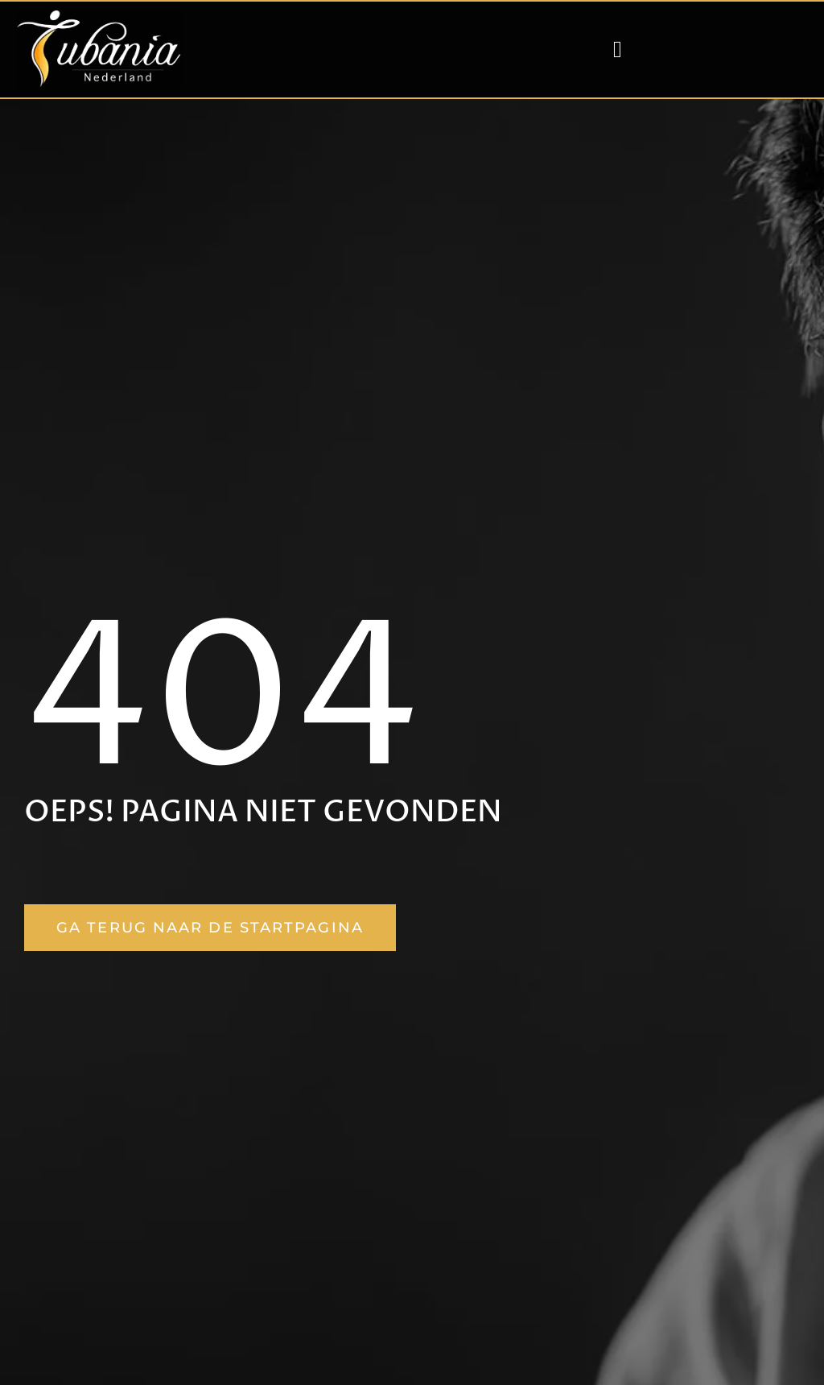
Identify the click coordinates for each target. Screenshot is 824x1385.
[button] (618, 50)
